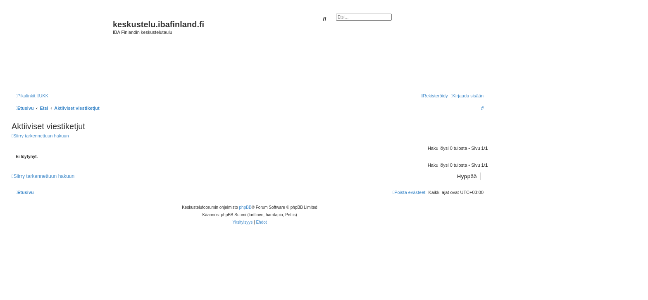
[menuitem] (42, 96)
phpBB (245, 207)
